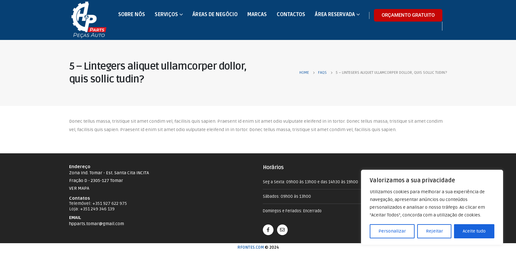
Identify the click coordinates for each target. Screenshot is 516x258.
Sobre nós (131, 14)
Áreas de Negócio (215, 14)
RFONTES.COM (250, 247)
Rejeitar (434, 231)
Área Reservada (335, 14)
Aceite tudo (474, 231)
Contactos (291, 14)
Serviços (166, 14)
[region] (432, 207)
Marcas (257, 14)
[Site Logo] (89, 20)
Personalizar (392, 231)
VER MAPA (79, 188)
